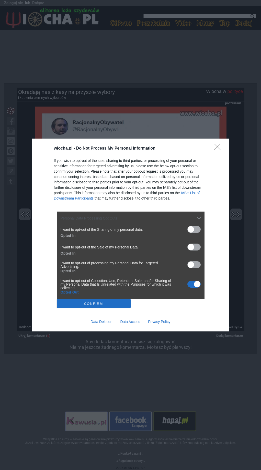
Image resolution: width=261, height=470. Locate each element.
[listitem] (131, 218)
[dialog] (130, 235)
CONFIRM (93, 303)
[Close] (219, 148)
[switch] (194, 229)
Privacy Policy (159, 322)
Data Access (130, 322)
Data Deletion (101, 322)
